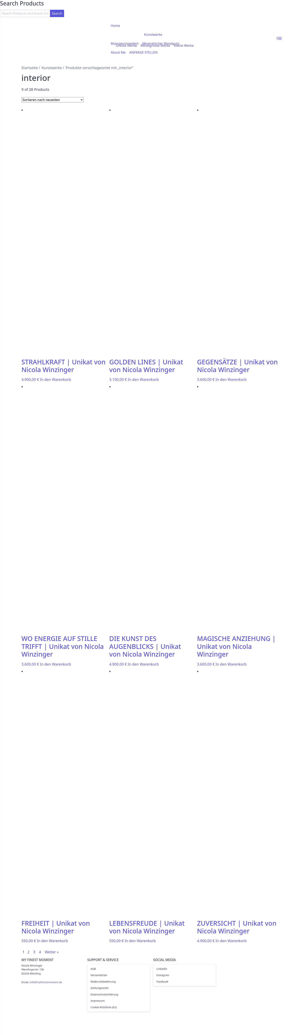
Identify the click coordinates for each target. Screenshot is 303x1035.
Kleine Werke (184, 45)
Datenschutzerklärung (104, 994)
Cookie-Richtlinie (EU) (104, 1007)
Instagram (162, 975)
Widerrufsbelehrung (103, 981)
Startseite (30, 67)
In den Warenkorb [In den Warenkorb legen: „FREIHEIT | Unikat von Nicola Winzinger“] (52, 940)
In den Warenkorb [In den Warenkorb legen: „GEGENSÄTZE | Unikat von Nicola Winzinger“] (231, 379)
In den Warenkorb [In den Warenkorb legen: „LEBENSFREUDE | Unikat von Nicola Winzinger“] (140, 940)
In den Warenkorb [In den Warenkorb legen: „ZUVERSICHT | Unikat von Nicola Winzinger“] (231, 940)
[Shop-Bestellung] (53, 99)
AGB (93, 969)
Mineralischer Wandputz (160, 43)
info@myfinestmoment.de (46, 982)
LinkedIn (161, 969)
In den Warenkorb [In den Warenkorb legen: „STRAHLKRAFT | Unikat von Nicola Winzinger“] (55, 379)
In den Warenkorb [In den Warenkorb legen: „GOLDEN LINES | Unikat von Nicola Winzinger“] (143, 379)
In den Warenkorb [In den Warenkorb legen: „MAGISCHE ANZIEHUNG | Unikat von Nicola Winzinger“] (231, 664)
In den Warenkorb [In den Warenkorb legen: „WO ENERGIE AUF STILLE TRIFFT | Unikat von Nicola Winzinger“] (55, 664)
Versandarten (99, 975)
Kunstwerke (153, 34)
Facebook (162, 981)
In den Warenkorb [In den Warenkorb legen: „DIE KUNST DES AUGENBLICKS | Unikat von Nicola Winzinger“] (143, 664)
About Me (118, 52)
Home (115, 25)
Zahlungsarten (100, 988)
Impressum (98, 1000)
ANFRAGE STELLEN (143, 52)
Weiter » (52, 951)
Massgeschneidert (125, 43)
